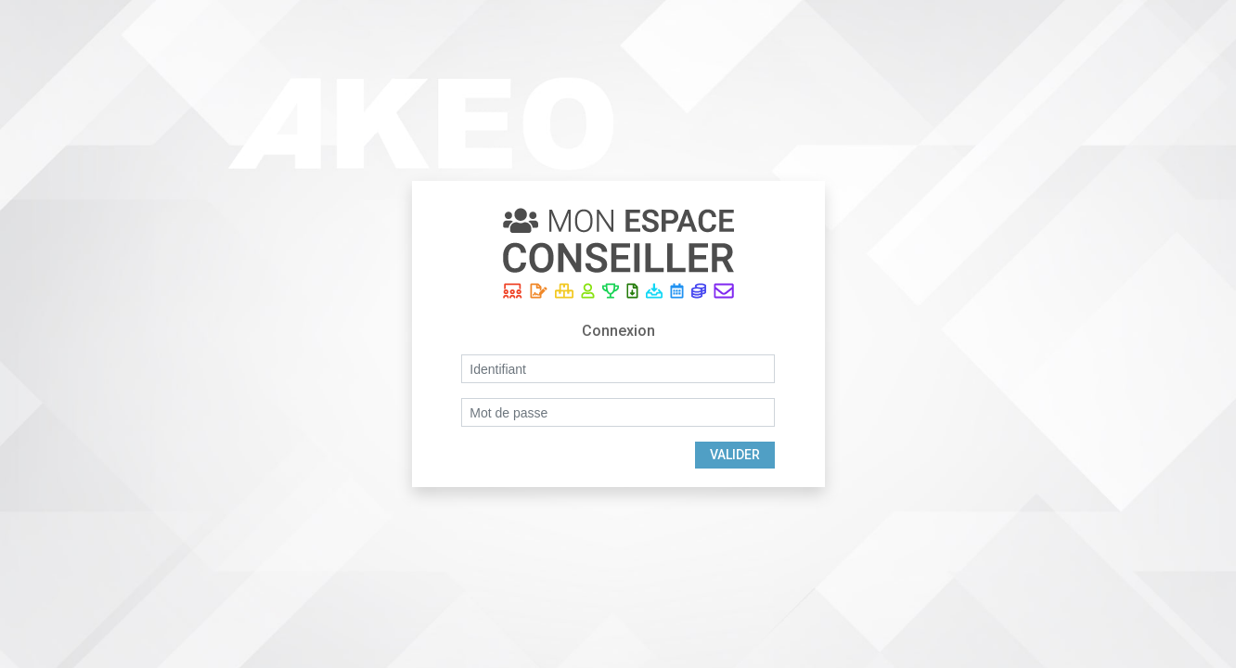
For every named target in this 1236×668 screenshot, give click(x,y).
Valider (735, 454)
